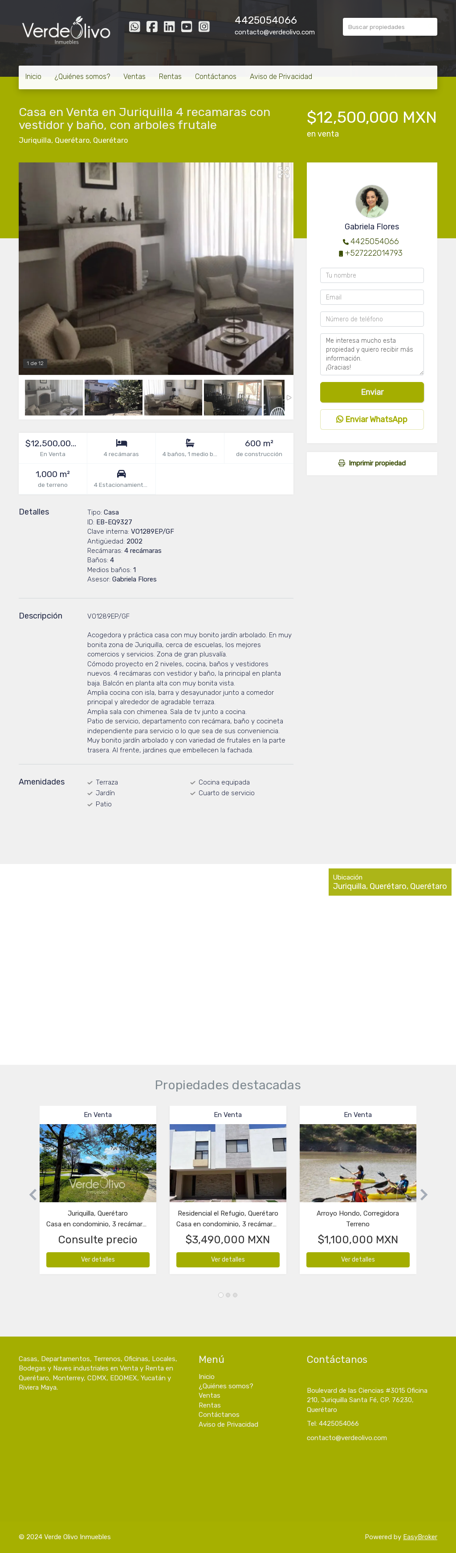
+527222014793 (374, 253)
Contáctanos (215, 76)
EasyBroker (420, 1537)
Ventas (134, 76)
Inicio (33, 76)
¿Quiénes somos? (82, 76)
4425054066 (266, 20)
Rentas (170, 76)
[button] (29, 1194)
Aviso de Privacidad (281, 76)
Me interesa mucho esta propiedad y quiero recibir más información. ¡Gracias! (372, 354)
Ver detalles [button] (98, 1259)
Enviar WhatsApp (371, 419)
